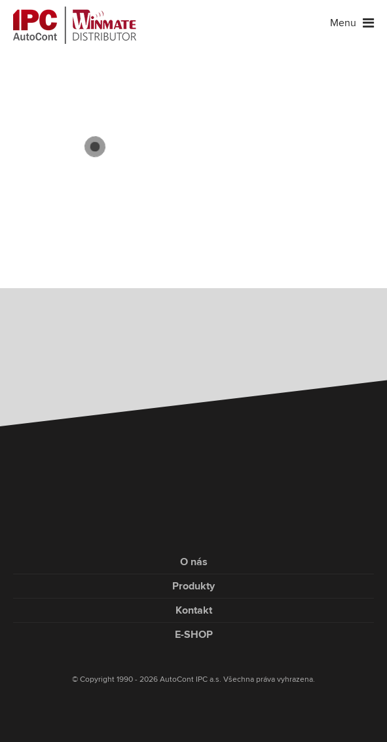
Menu (352, 22)
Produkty (193, 586)
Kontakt (193, 610)
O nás (194, 562)
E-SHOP (194, 634)
